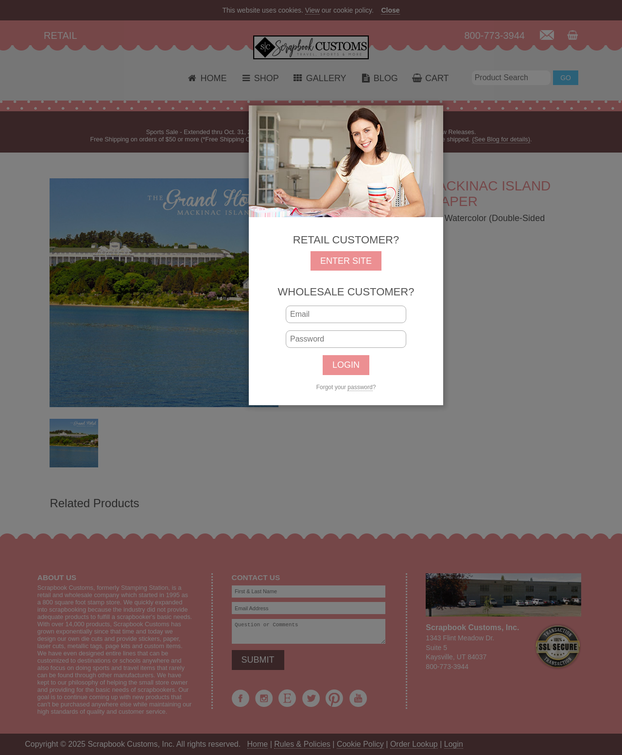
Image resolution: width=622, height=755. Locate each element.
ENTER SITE (346, 261)
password (359, 387)
